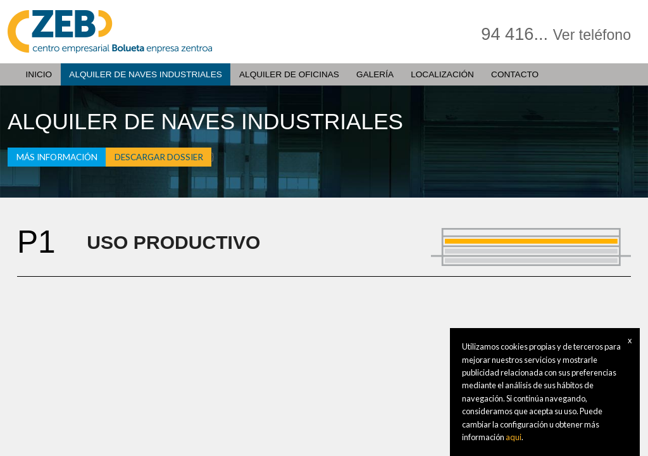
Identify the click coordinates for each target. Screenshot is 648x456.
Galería (375, 74)
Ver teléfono (592, 35)
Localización (442, 74)
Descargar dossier (159, 157)
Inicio (39, 74)
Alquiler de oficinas (289, 74)
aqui (513, 437)
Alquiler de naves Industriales (145, 74)
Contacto (515, 74)
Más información (56, 157)
